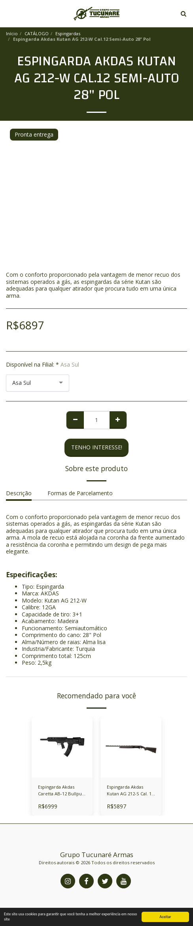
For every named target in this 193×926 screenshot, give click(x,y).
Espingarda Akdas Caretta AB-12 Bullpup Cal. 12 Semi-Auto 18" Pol (61, 790)
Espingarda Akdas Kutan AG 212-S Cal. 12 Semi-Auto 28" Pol (130, 790)
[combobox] (37, 383)
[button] (8, 13)
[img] (130, 747)
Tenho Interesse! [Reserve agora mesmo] (96, 447)
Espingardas (67, 33)
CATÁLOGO (37, 33)
